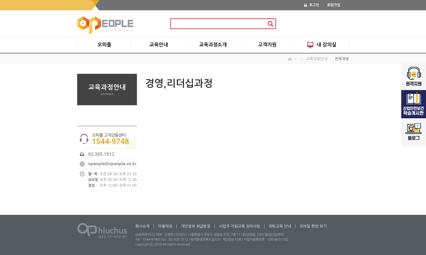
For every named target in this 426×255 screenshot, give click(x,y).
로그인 (314, 5)
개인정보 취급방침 (195, 226)
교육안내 (158, 44)
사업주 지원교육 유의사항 (239, 226)
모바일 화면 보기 (313, 226)
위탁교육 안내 (280, 226)
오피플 (104, 44)
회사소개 (142, 226)
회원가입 (333, 5)
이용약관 (165, 226)
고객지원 (267, 44)
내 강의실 (321, 45)
